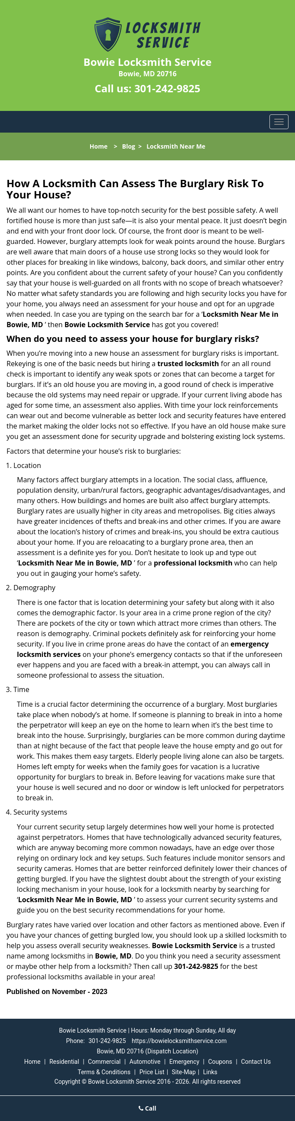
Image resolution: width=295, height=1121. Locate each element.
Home (98, 146)
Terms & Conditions (104, 1072)
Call (147, 1108)
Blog (128, 146)
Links (210, 1072)
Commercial (104, 1061)
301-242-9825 (167, 88)
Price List (152, 1072)
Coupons (220, 1061)
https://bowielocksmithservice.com (179, 1040)
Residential (64, 1061)
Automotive (145, 1061)
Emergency (184, 1061)
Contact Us (256, 1061)
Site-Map (184, 1072)
